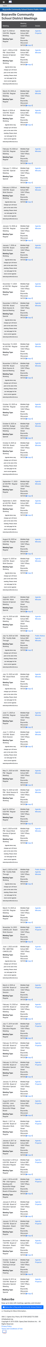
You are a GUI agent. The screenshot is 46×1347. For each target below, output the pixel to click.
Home (4, 6)
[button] (3, 2)
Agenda (38, 31)
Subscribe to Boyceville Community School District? (22, 1307)
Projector (38, 33)
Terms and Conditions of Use (12, 1329)
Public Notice (40, 636)
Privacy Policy (7, 1326)
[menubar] (6, 2)
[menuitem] (3, 2)
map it (29, 45)
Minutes (38, 53)
